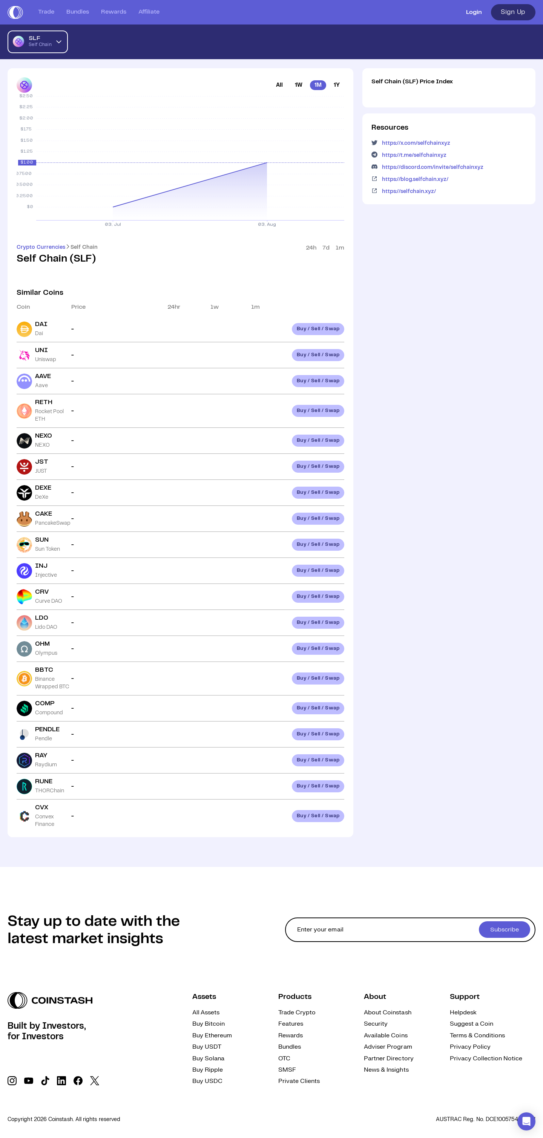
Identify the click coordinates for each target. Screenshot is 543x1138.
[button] (526, 1121)
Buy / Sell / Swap (318, 328)
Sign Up (513, 12)
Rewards (113, 12)
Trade (46, 12)
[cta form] (410, 929)
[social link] (12, 1080)
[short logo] (15, 12)
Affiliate (149, 12)
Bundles (77, 12)
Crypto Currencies (41, 247)
